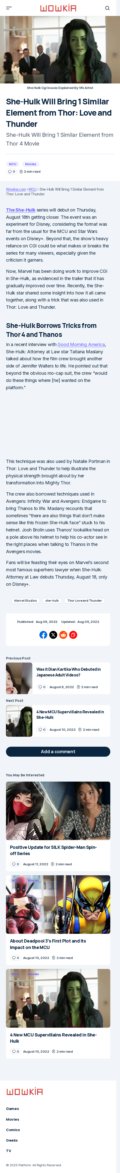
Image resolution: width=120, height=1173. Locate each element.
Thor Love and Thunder (84, 600)
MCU (12, 164)
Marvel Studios (25, 600)
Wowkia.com (16, 189)
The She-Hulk (20, 210)
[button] (9, 8)
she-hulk (52, 600)
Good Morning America (81, 344)
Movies (30, 164)
